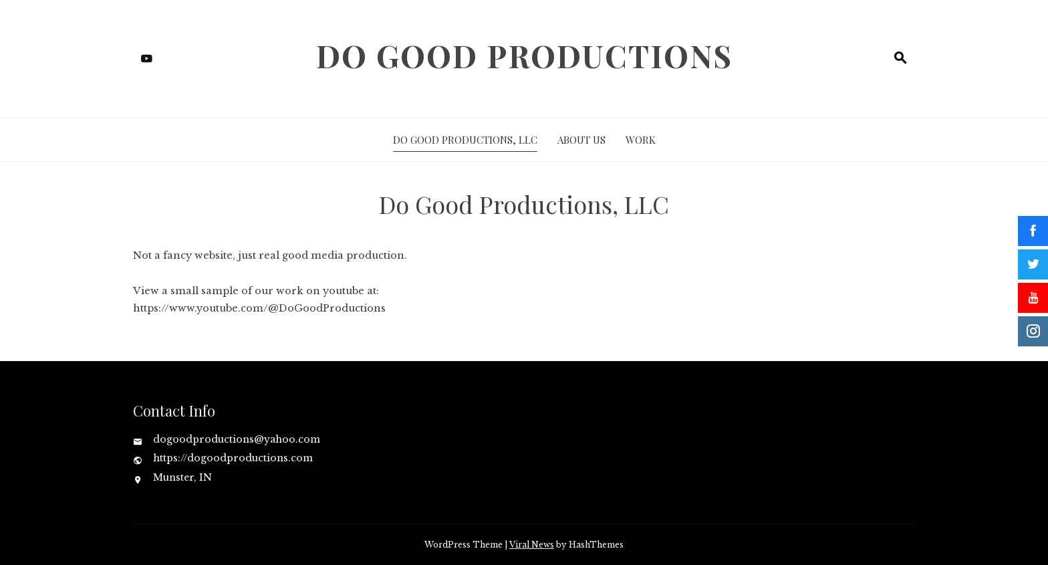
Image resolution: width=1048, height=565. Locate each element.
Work (641, 139)
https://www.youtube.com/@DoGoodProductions (259, 308)
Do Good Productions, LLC (465, 139)
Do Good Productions (524, 55)
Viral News (531, 545)
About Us (581, 139)
